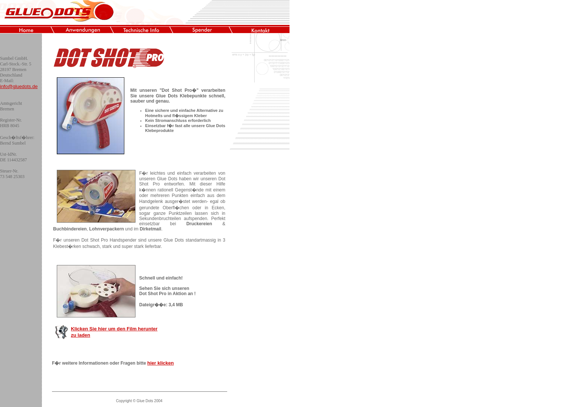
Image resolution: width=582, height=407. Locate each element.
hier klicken (160, 363)
